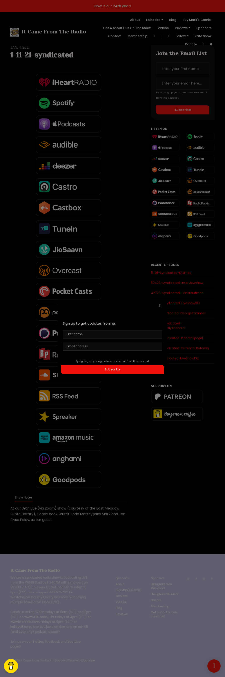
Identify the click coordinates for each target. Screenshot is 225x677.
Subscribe (112, 369)
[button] (160, 305)
